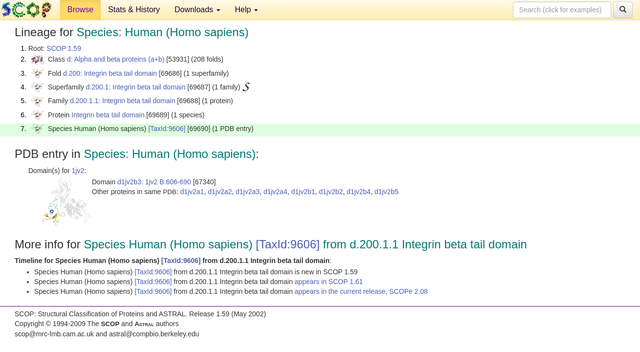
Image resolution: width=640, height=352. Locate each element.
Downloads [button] (197, 9)
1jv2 (78, 171)
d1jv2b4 (359, 192)
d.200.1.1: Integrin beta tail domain (122, 101)
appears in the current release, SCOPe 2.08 (361, 291)
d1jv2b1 (303, 192)
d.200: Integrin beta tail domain (110, 73)
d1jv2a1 (192, 192)
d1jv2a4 (275, 192)
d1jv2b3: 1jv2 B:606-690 (154, 182)
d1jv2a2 (220, 192)
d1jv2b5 (386, 192)
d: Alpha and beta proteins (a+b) (116, 59)
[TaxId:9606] (166, 128)
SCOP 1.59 (63, 48)
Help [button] (246, 9)
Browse (80, 9)
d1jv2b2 (331, 192)
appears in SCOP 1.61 (329, 282)
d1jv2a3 (247, 192)
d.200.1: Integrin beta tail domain (136, 87)
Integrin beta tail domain (107, 115)
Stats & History (134, 9)
